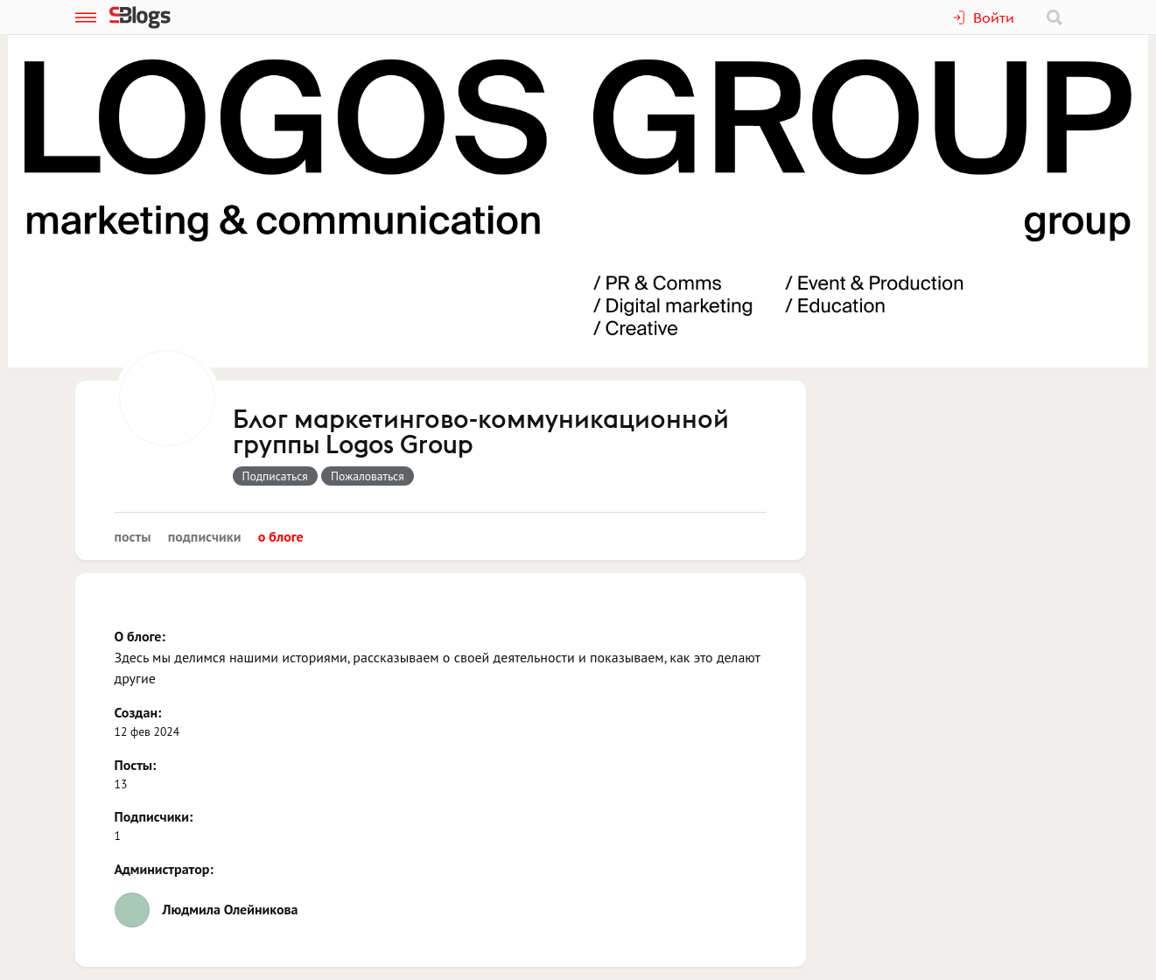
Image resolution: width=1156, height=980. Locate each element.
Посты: (136, 765)
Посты (133, 536)
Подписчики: (154, 816)
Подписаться (275, 476)
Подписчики (205, 536)
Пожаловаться (367, 476)
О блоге (281, 536)
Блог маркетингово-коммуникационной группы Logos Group (481, 432)
